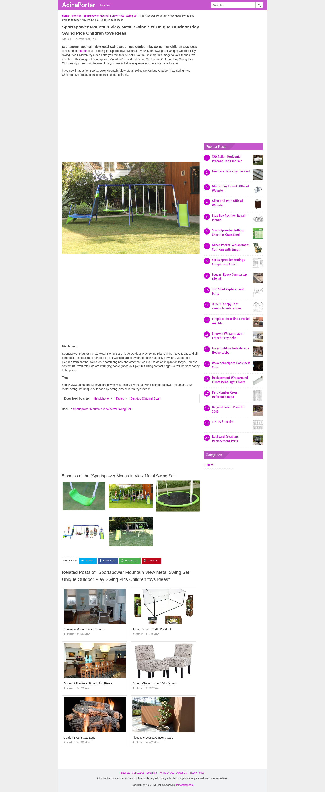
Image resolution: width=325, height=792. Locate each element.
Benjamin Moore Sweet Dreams (84, 629)
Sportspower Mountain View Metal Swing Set (102, 409)
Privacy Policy (196, 772)
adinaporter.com (184, 784)
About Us (181, 772)
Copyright (151, 772)
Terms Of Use (166, 772)
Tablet (119, 398)
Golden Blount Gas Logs (79, 737)
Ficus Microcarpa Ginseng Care (152, 737)
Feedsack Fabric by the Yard (231, 171)
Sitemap (125, 772)
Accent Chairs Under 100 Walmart (154, 683)
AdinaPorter (78, 5)
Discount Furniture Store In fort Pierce (88, 683)
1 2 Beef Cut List (222, 422)
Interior (105, 5)
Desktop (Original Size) (145, 398)
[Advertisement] (131, 109)
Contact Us (138, 772)
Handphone (101, 398)
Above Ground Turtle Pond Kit (151, 629)
